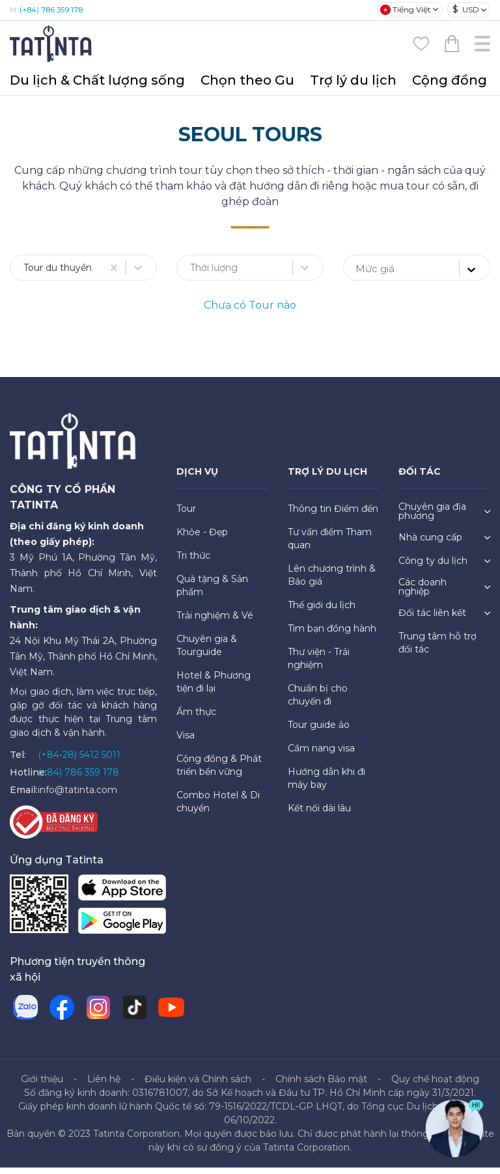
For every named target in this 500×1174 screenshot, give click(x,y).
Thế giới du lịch (321, 611)
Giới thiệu (42, 1085)
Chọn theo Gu (247, 80)
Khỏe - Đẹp (202, 538)
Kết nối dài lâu (319, 814)
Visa (185, 742)
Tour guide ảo (319, 731)
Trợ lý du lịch (353, 80)
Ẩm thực (196, 718)
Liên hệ (103, 1085)
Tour (186, 515)
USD (465, 9)
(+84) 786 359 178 (51, 9)
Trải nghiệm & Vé (214, 622)
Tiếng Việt (405, 10)
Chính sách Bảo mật (321, 1085)
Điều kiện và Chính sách (198, 1085)
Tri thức (193, 562)
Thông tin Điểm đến (333, 515)
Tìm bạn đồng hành (332, 635)
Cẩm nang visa (321, 755)
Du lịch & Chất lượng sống (97, 80)
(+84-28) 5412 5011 (79, 761)
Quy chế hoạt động (435, 1085)
